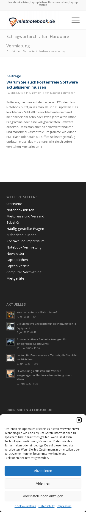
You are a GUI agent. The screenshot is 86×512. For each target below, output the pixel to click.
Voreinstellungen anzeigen (43, 496)
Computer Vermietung (24, 272)
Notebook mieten (20, 210)
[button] (79, 420)
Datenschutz (47, 506)
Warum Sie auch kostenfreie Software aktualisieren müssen (42, 84)
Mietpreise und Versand (25, 216)
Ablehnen (43, 483)
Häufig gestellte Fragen (25, 228)
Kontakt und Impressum (25, 241)
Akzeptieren (43, 471)
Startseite (14, 203)
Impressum (64, 506)
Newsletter (15, 253)
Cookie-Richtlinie (25, 506)
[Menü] (73, 20)
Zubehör (13, 222)
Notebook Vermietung (24, 247)
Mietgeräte (15, 278)
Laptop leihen (17, 259)
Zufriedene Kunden (21, 234)
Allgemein (35, 92)
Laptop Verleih (17, 265)
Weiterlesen (33, 147)
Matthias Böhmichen (62, 92)
